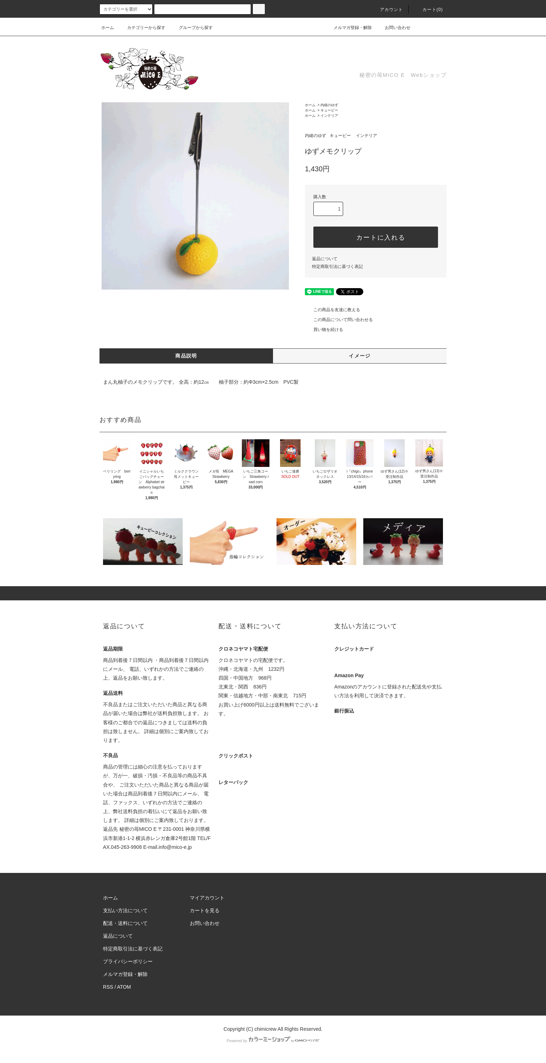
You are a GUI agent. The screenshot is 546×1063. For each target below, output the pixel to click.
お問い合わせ (393, 27)
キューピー (329, 110)
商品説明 (186, 356)
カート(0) (428, 9)
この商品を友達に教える (332, 309)
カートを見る (205, 910)
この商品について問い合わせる (339, 319)
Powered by (273, 1041)
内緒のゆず (329, 105)
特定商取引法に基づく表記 (337, 266)
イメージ (360, 356)
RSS (108, 987)
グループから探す (191, 27)
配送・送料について (125, 923)
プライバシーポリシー (128, 961)
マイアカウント (207, 898)
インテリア (329, 116)
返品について (324, 258)
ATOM (124, 987)
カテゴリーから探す (142, 27)
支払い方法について (125, 910)
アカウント (387, 9)
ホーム (107, 27)
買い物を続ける (324, 329)
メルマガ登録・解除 (348, 27)
